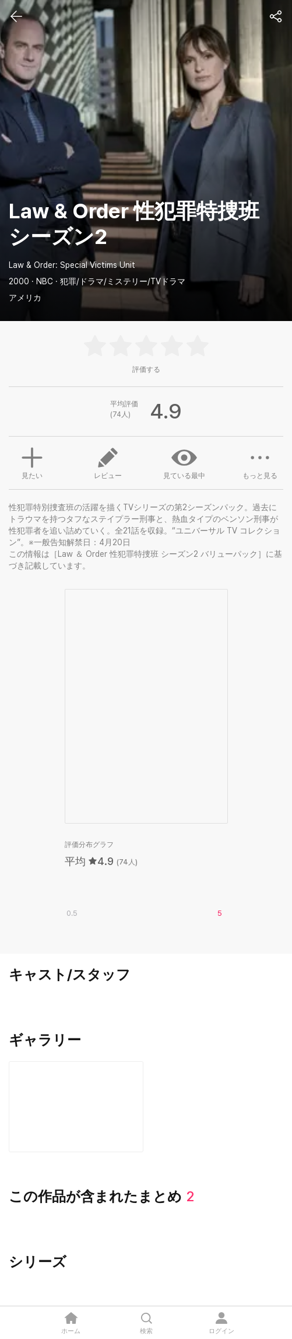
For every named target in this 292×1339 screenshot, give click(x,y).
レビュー (108, 462)
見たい (32, 462)
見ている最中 (184, 462)
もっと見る (259, 462)
